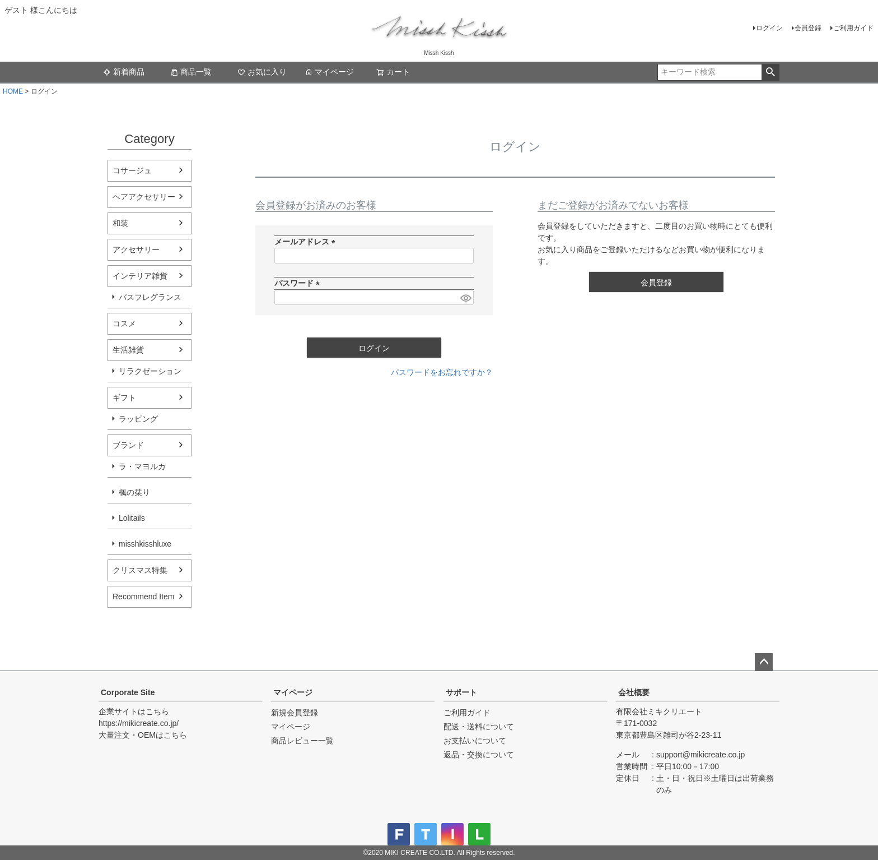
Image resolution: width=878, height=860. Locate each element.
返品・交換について (478, 754)
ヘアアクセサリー (144, 196)
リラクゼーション (150, 371)
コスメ (124, 323)
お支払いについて (474, 740)
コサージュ (132, 170)
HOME (13, 91)
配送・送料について (478, 726)
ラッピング (138, 418)
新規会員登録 (294, 712)
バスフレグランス (150, 297)
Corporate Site (128, 692)
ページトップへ (764, 662)
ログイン (769, 28)
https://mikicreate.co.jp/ (139, 723)
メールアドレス (306, 241)
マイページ (329, 71)
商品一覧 (191, 71)
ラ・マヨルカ (142, 466)
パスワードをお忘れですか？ (442, 372)
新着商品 (123, 71)
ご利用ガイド (853, 28)
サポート (461, 692)
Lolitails (132, 518)
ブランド (128, 445)
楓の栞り (134, 492)
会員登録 (808, 28)
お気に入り (262, 71)
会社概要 (634, 692)
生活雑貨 (128, 349)
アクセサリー (136, 249)
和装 (120, 223)
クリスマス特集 (140, 570)
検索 (770, 72)
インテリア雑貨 (140, 275)
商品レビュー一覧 (302, 740)
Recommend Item (143, 596)
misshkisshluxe (145, 543)
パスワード (299, 283)
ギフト (124, 397)
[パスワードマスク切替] (465, 297)
